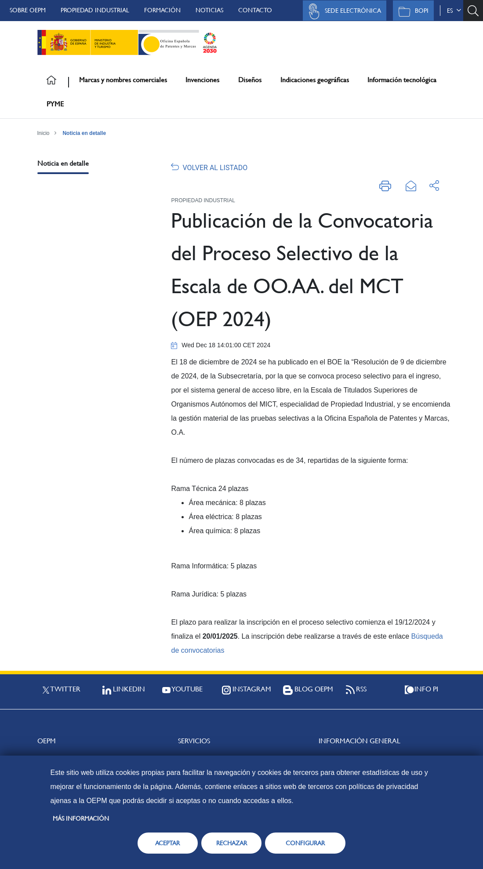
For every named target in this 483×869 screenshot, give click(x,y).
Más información (81, 818)
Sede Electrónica (342, 11)
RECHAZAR (231, 843)
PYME (55, 104)
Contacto (255, 10)
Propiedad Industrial (95, 10)
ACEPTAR (167, 843)
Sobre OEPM (28, 10)
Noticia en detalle (84, 133)
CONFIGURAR (305, 843)
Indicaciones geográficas (314, 80)
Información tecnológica (401, 80)
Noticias (209, 10)
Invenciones (202, 80)
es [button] (454, 11)
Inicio (43, 133)
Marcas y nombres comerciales (123, 80)
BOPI (411, 11)
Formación (162, 10)
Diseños (249, 80)
